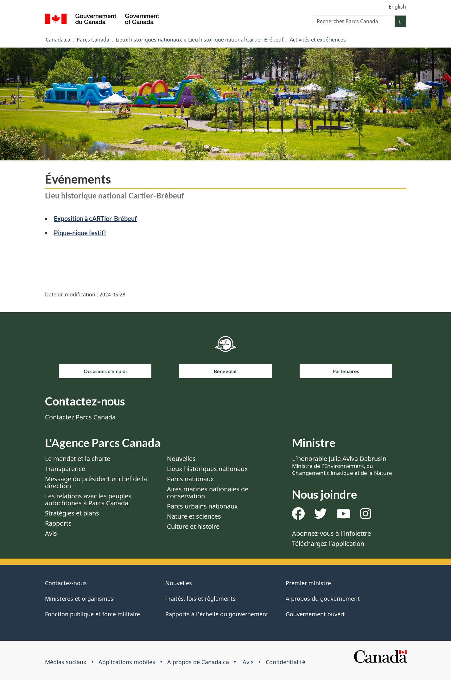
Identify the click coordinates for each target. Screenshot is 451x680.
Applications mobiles (126, 662)
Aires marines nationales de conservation (207, 492)
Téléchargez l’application (328, 543)
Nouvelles (181, 458)
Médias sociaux (65, 662)
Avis (51, 533)
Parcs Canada (93, 39)
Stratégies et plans (72, 513)
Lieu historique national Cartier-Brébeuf (235, 39)
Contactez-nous (66, 583)
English (397, 6)
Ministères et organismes (79, 598)
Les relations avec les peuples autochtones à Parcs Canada (88, 499)
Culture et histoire (193, 526)
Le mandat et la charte (77, 458)
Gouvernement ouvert (315, 614)
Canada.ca (58, 39)
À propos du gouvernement (323, 598)
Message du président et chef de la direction (96, 482)
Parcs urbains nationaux (202, 506)
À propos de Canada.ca (198, 662)
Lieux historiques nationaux (149, 39)
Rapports (58, 523)
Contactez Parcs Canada (80, 417)
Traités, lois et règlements (200, 598)
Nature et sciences (194, 516)
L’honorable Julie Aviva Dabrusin (342, 465)
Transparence (65, 468)
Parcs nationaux (190, 479)
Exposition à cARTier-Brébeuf (95, 218)
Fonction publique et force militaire (92, 614)
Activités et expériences (318, 39)
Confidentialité (285, 662)
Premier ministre (308, 583)
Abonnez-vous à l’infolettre (331, 533)
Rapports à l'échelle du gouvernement (216, 614)
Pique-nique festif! (80, 232)
